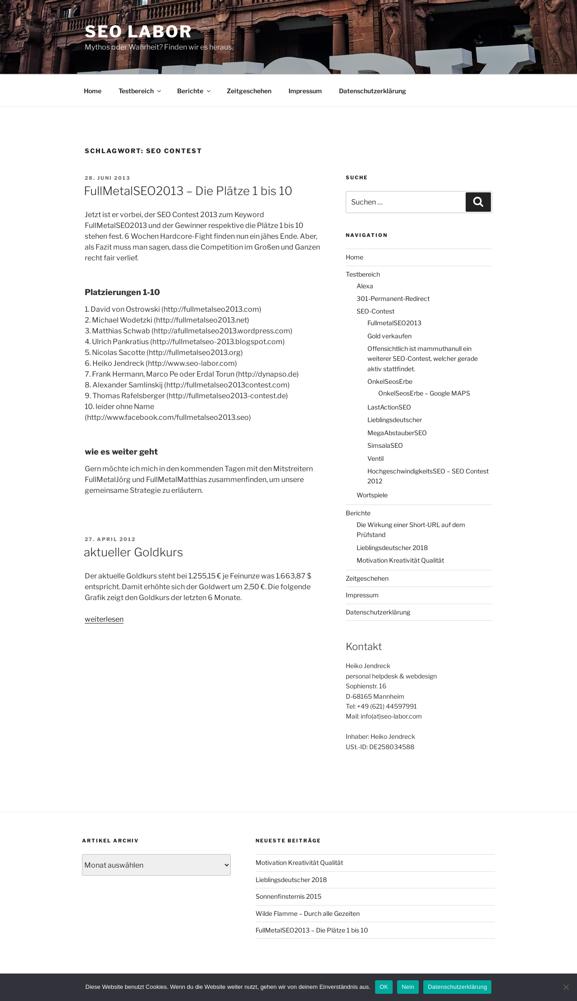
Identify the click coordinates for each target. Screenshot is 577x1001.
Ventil (375, 458)
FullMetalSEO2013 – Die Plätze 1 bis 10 (188, 191)
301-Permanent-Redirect (393, 298)
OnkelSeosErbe (389, 381)
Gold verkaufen (389, 336)
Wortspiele (372, 495)
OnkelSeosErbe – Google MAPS (424, 393)
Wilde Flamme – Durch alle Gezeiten (308, 913)
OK (384, 986)
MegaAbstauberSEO (397, 433)
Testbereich (140, 91)
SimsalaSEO (385, 445)
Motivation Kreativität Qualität (400, 560)
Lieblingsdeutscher (394, 419)
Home (92, 91)
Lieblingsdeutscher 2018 (392, 547)
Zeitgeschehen (249, 91)
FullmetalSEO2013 (394, 323)
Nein (408, 986)
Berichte (194, 91)
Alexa (365, 286)
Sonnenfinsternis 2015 (288, 896)
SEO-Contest (375, 311)
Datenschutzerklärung (372, 91)
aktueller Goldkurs (133, 552)
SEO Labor (138, 31)
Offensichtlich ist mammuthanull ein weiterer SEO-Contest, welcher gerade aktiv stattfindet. (422, 359)
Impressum (305, 91)
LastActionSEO (389, 407)
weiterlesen (104, 619)
